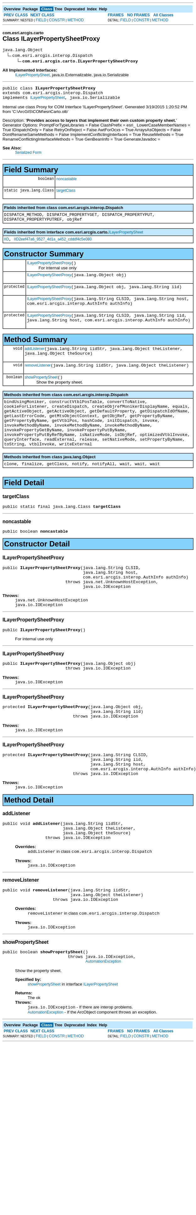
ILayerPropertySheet (32, 76)
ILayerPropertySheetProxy (49, 270)
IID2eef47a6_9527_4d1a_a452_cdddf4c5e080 (53, 246)
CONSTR (57, 20)
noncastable (66, 182)
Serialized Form (28, 156)
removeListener (38, 381)
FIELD (41, 20)
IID (6, 246)
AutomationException (103, 1023)
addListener (35, 363)
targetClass (65, 194)
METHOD (76, 20)
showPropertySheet (41, 394)
